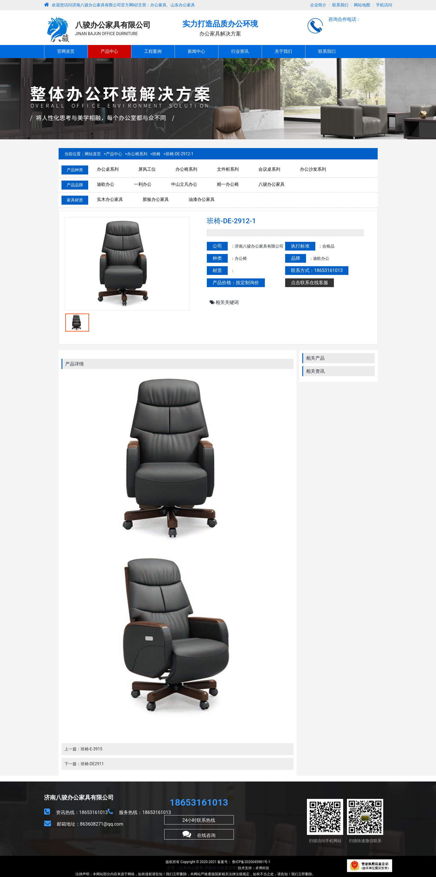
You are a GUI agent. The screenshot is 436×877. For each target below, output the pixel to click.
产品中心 (109, 51)
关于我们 (283, 51)
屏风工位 (147, 169)
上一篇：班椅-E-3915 (83, 749)
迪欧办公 (105, 184)
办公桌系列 (108, 169)
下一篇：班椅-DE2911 (84, 763)
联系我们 (340, 5)
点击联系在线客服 (309, 282)
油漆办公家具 (202, 199)
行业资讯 (240, 51)
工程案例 (153, 51)
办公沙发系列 (313, 169)
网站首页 (93, 154)
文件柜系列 (228, 169)
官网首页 (66, 51)
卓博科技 (262, 868)
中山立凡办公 (184, 184)
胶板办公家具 (156, 199)
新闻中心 (196, 51)
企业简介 (318, 5)
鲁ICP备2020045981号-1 (250, 862)
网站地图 (362, 5)
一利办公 (142, 184)
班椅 (156, 154)
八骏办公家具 (271, 184)
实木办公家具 (110, 199)
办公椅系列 (137, 154)
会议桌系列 (269, 169)
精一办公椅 (228, 184)
